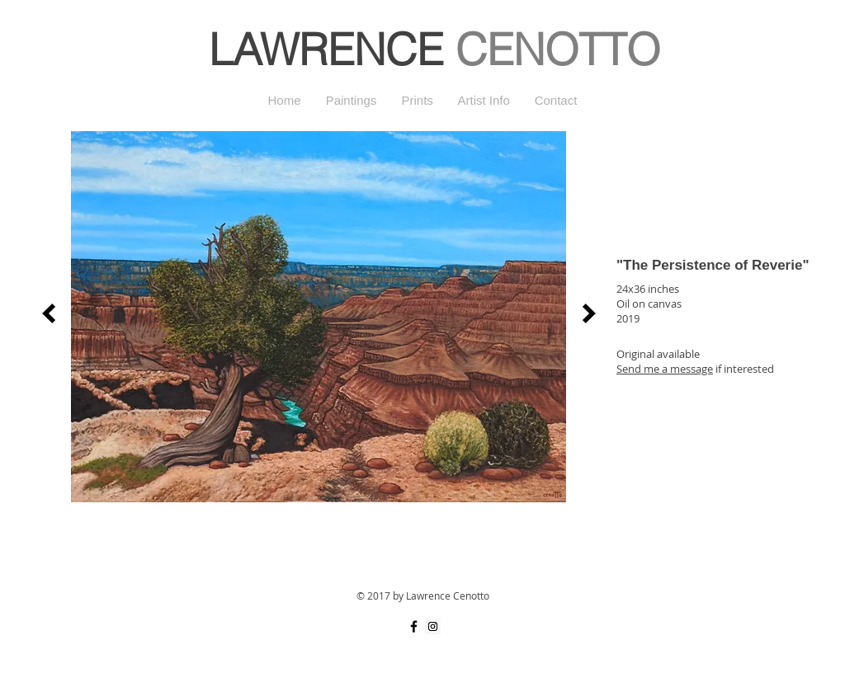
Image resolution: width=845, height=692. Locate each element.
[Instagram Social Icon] (433, 626)
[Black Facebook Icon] (414, 626)
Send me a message (664, 368)
